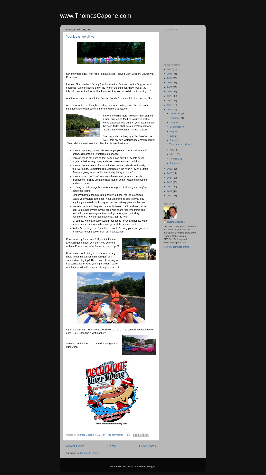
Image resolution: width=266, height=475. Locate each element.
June (172, 140)
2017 (170, 109)
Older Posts (147, 446)
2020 (170, 96)
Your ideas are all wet (80, 36)
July (172, 136)
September (176, 127)
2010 (170, 195)
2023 (170, 82)
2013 (170, 182)
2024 (170, 78)
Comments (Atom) (89, 453)
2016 (170, 169)
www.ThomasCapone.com (95, 15)
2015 (170, 173)
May (172, 149)
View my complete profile (176, 247)
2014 (170, 178)
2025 (170, 73)
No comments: (116, 435)
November (175, 118)
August (174, 131)
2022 (170, 87)
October (174, 122)
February (175, 158)
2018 (170, 105)
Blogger (151, 466)
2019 (170, 100)
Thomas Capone (176, 222)
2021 (170, 91)
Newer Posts (75, 446)
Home (111, 446)
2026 (170, 69)
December (175, 113)
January (174, 163)
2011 (170, 191)
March (173, 154)
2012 (170, 186)
